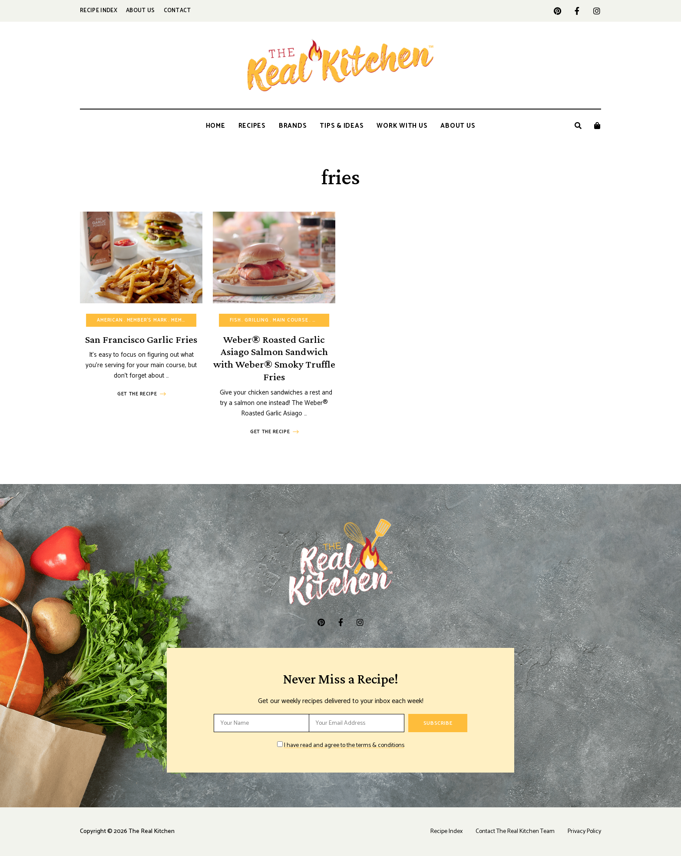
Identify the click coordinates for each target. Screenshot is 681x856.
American (110, 320)
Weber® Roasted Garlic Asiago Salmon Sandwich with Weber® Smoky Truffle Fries (274, 357)
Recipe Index (98, 10)
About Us (140, 10)
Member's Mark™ (193, 320)
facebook (577, 11)
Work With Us (402, 125)
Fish (235, 320)
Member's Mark (147, 320)
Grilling (257, 320)
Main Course (290, 320)
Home (215, 125)
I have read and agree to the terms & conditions (344, 745)
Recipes (252, 125)
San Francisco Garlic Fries (141, 339)
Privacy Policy (584, 831)
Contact (177, 10)
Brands (293, 125)
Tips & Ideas (342, 125)
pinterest (557, 11)
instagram (596, 11)
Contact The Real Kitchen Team (515, 831)
